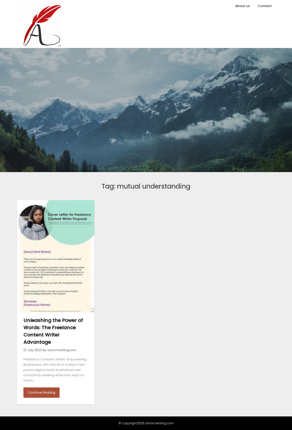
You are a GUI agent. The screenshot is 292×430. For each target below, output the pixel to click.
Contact (265, 6)
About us (242, 6)
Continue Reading (41, 392)
